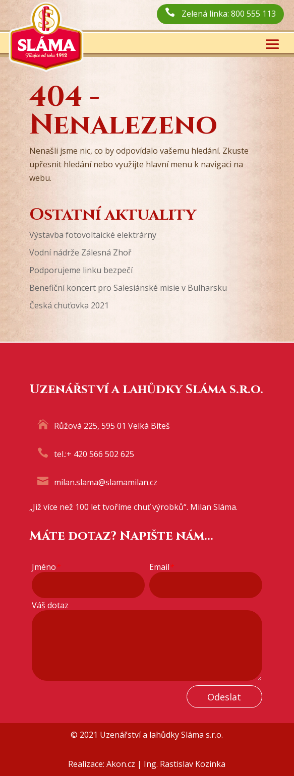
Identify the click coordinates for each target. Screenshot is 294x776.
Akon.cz (120, 763)
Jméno (46, 567)
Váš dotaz (50, 605)
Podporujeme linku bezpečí (81, 270)
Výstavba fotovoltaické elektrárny (92, 234)
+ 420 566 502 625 (100, 454)
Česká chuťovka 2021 (69, 305)
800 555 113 (253, 13)
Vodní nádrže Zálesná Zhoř (80, 252)
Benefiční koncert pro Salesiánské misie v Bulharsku (128, 287)
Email (161, 567)
